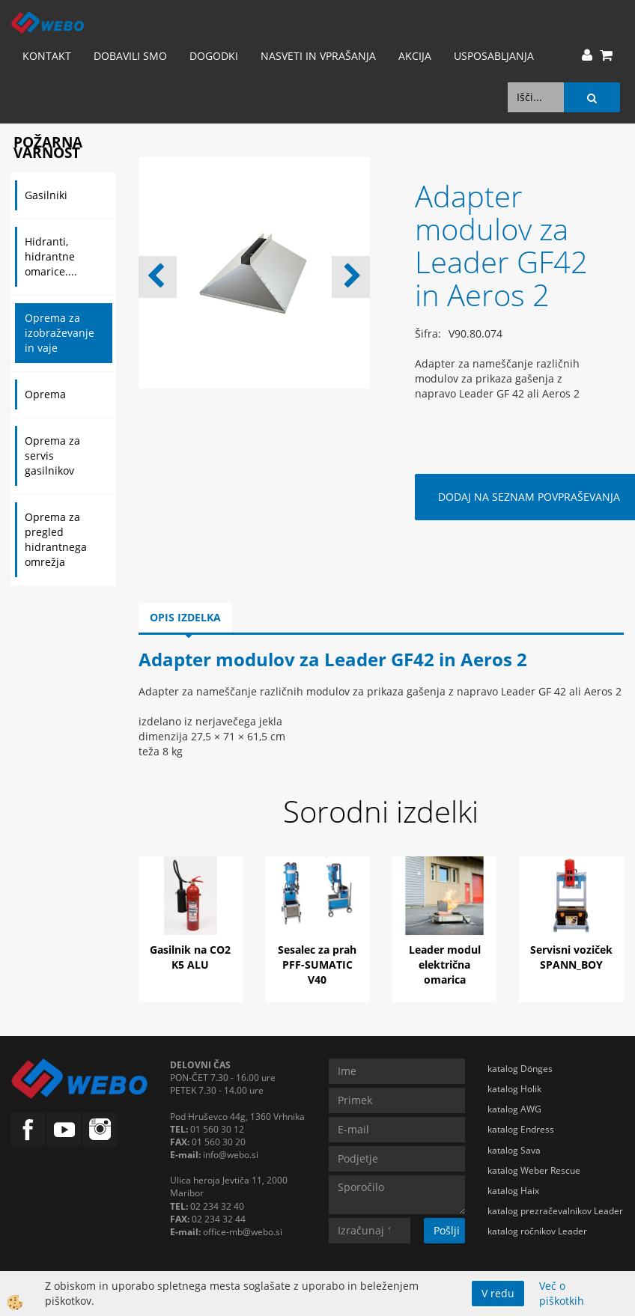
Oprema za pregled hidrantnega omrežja (56, 539)
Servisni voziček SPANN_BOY (571, 957)
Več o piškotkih (561, 1293)
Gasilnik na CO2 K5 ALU (190, 957)
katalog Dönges (520, 1068)
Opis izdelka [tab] (185, 617)
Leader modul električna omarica (445, 964)
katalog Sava (514, 1150)
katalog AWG (514, 1109)
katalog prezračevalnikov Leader (555, 1210)
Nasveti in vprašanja (318, 56)
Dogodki (213, 56)
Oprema (45, 394)
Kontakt (46, 56)
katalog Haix (513, 1190)
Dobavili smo (130, 56)
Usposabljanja (494, 56)
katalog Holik (514, 1088)
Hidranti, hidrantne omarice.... (51, 256)
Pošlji (447, 1230)
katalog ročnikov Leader (537, 1231)
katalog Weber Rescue (533, 1170)
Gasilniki (46, 195)
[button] (351, 277)
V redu (497, 1293)
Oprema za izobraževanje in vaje (59, 333)
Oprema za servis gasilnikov (52, 455)
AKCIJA (414, 56)
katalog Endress (520, 1129)
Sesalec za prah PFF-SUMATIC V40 (317, 964)
